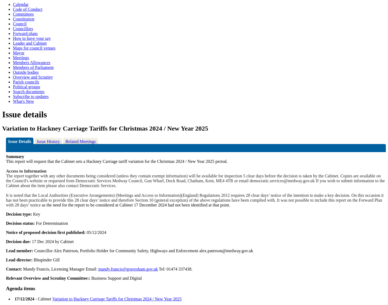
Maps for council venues (34, 48)
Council (20, 24)
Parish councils (26, 82)
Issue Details (19, 141)
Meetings (21, 57)
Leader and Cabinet (30, 43)
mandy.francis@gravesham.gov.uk (128, 269)
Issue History (48, 141)
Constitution (23, 19)
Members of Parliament (33, 67)
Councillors (23, 28)
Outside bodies (26, 72)
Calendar (21, 4)
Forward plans (25, 33)
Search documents (28, 91)
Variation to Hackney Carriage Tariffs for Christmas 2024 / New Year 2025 (117, 299)
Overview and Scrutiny (33, 77)
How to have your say (32, 38)
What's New (23, 101)
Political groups (26, 87)
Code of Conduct (27, 9)
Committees (23, 14)
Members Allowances (31, 62)
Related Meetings (80, 141)
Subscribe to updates (30, 96)
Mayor (19, 53)
